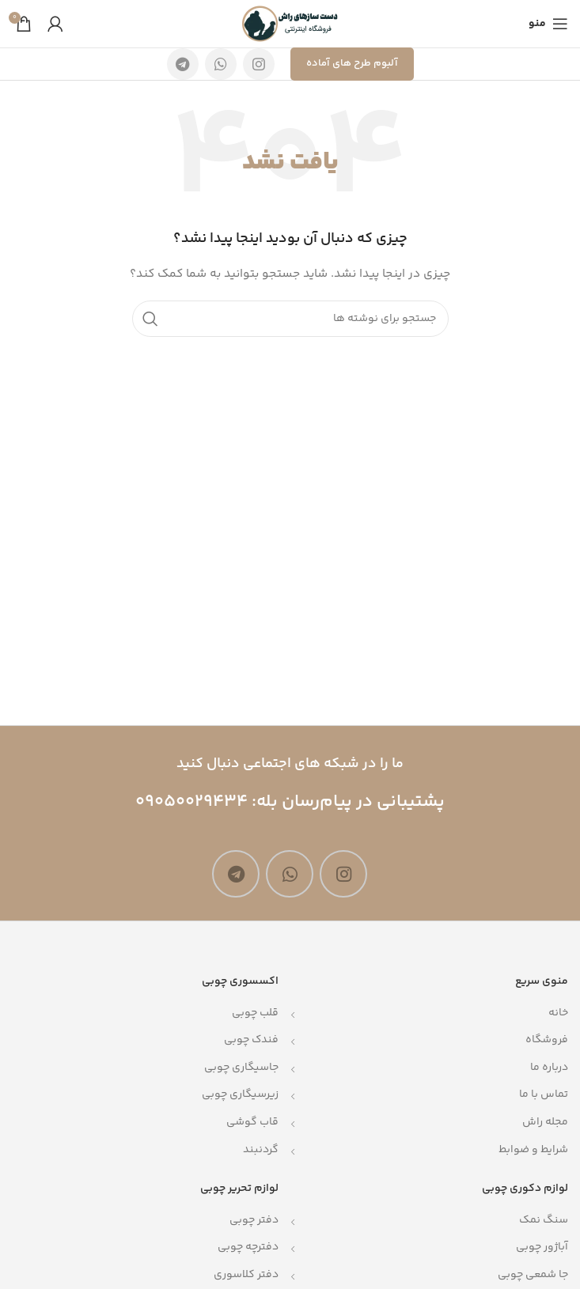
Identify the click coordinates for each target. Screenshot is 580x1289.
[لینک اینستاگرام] (259, 64)
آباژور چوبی (542, 1247)
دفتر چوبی (254, 1220)
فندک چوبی (251, 1040)
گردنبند (261, 1150)
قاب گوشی (252, 1122)
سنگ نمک (543, 1220)
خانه (558, 1013)
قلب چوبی (255, 1013)
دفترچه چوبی (248, 1247)
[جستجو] (290, 319)
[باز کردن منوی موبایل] (548, 24)
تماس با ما (543, 1094)
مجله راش (545, 1122)
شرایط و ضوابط (533, 1150)
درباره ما (549, 1067)
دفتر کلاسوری (246, 1274)
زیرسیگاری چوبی (240, 1094)
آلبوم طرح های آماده (352, 63)
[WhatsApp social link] (221, 64)
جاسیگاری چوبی (241, 1067)
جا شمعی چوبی (533, 1274)
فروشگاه (546, 1040)
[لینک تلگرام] (183, 64)
